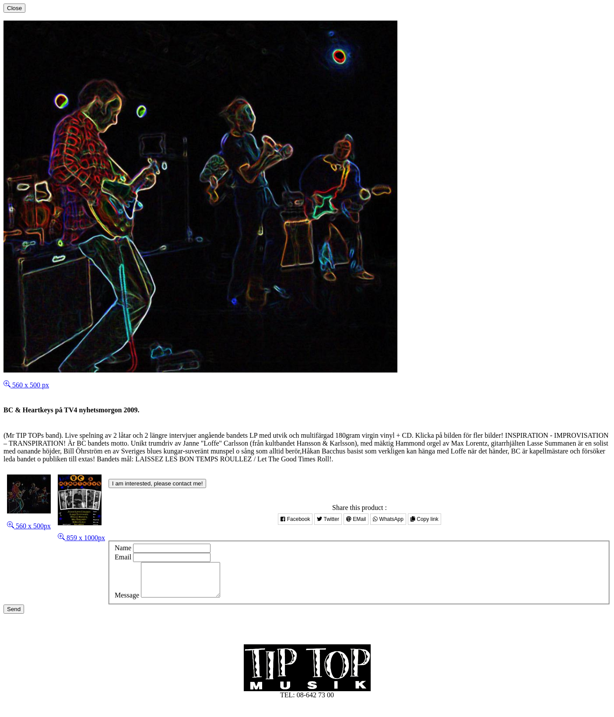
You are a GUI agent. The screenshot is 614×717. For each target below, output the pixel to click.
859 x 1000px (81, 537)
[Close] (14, 8)
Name (123, 548)
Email (123, 557)
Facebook (295, 519)
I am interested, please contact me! (157, 483)
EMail (356, 519)
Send (14, 615)
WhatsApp (388, 519)
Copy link (425, 519)
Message (127, 601)
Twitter (328, 519)
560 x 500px (29, 526)
